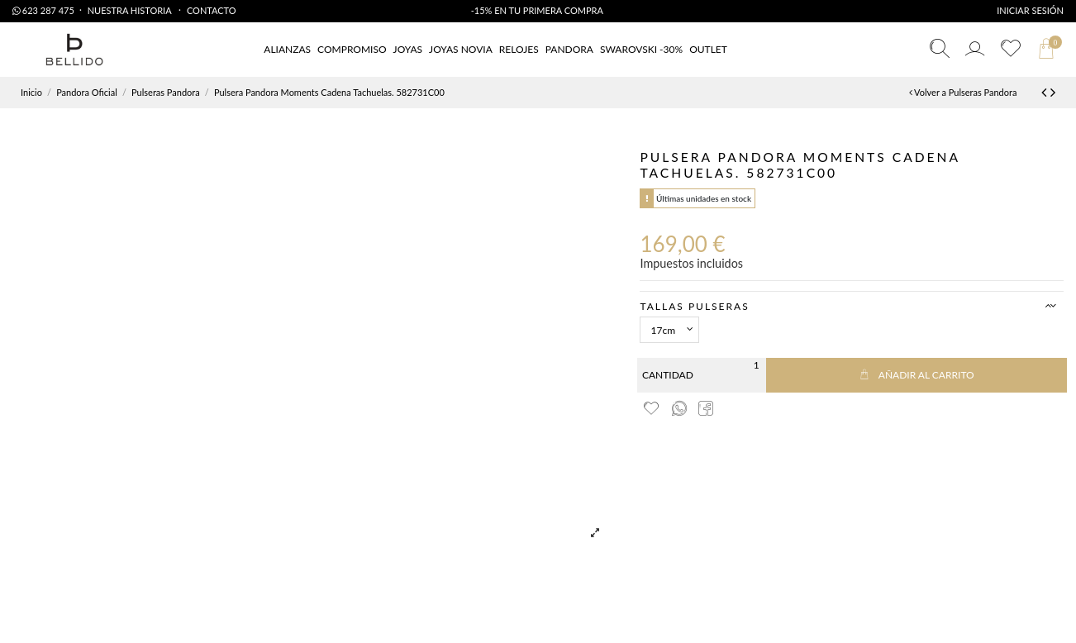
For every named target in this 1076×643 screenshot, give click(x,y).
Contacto (211, 10)
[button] (708, 50)
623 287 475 (43, 10)
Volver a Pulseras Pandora (963, 92)
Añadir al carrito (916, 375)
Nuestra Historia (131, 10)
